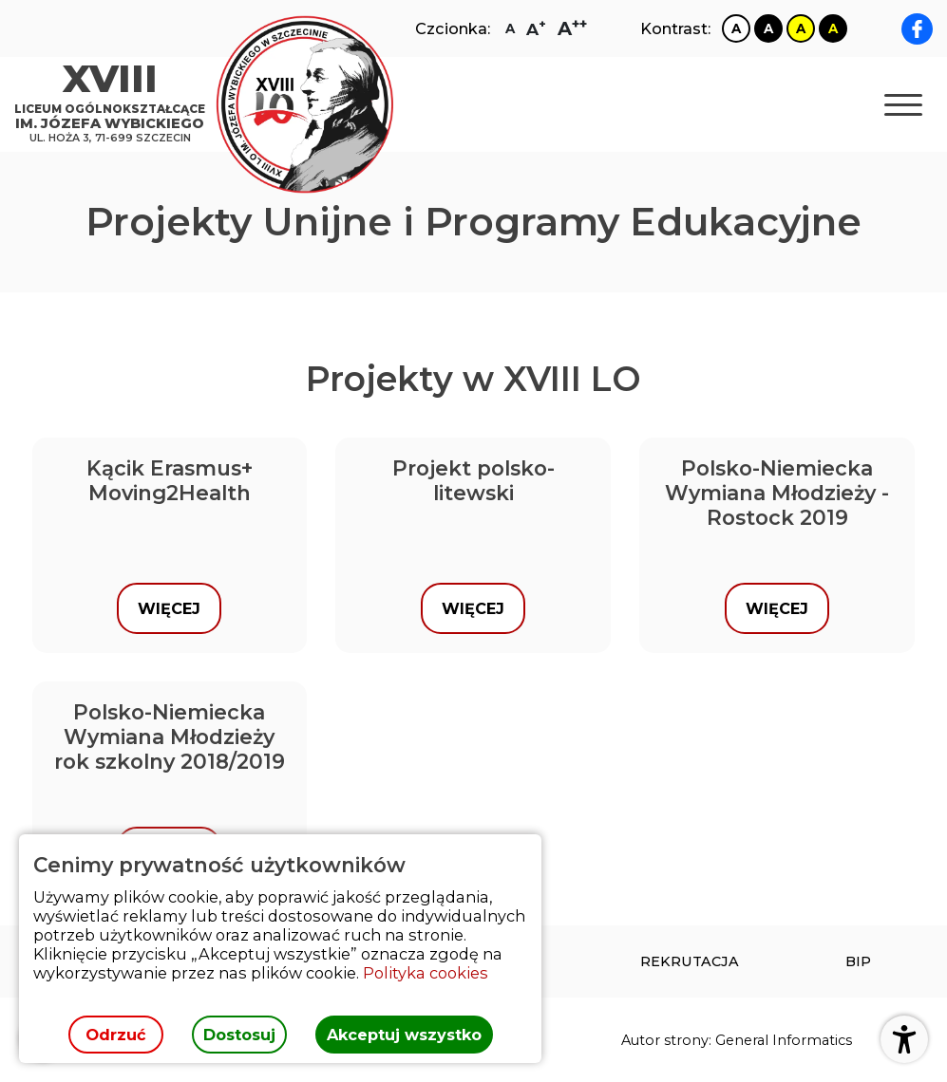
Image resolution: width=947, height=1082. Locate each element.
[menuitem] (689, 961)
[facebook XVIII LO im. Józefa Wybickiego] (917, 29)
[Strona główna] (114, 104)
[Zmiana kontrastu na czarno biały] (768, 28)
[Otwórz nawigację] (903, 105)
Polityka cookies (425, 972)
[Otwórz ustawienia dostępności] (904, 1039)
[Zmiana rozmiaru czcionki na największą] (572, 28)
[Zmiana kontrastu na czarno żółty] (833, 28)
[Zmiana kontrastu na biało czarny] (736, 28)
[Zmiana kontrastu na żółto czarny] (800, 28)
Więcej (169, 608)
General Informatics (783, 1040)
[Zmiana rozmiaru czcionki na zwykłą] (510, 28)
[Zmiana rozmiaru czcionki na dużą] (536, 29)
